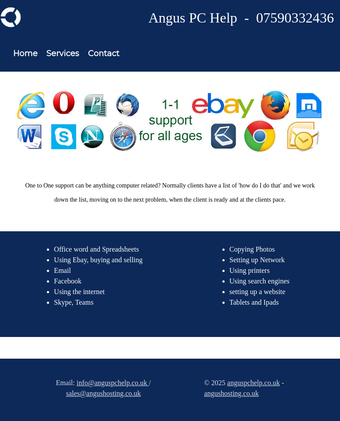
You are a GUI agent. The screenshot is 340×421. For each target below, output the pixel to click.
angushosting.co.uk (231, 393)
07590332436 (295, 18)
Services (62, 53)
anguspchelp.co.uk (253, 383)
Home (25, 53)
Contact (103, 53)
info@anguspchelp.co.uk (112, 383)
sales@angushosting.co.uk (103, 393)
